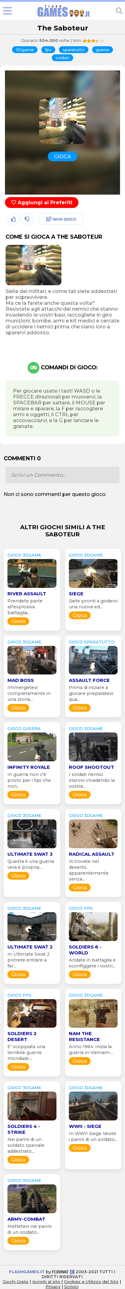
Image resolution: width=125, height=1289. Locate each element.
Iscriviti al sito (46, 1281)
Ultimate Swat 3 (30, 854)
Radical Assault (91, 854)
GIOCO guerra (24, 728)
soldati (62, 57)
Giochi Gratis (16, 1281)
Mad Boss (20, 680)
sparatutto (74, 49)
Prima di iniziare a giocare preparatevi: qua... (91, 693)
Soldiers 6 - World (85, 950)
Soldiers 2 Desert (22, 1036)
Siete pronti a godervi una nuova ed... (93, 604)
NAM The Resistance (84, 1036)
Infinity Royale (28, 767)
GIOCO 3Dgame (24, 554)
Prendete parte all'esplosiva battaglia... (24, 606)
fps (48, 49)
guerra (102, 49)
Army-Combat (26, 1219)
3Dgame (25, 49)
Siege (76, 594)
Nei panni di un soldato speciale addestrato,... (25, 1145)
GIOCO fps (81, 908)
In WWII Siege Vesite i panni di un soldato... (93, 1136)
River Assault (26, 594)
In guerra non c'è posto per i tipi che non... (29, 780)
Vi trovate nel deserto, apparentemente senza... (89, 870)
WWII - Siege (85, 1126)
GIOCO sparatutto (91, 641)
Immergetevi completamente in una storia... (29, 693)
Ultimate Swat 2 (30, 947)
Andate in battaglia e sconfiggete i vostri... (92, 963)
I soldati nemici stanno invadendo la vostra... (92, 780)
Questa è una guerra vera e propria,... (30, 864)
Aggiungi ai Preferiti (41, 202)
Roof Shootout (91, 767)
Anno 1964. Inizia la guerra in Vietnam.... (91, 1049)
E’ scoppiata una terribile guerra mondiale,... (26, 1052)
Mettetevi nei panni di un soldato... (29, 1229)
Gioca (18, 621)
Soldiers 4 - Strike (23, 1129)
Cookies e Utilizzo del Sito (91, 1281)
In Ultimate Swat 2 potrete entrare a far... (28, 960)
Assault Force (89, 680)
